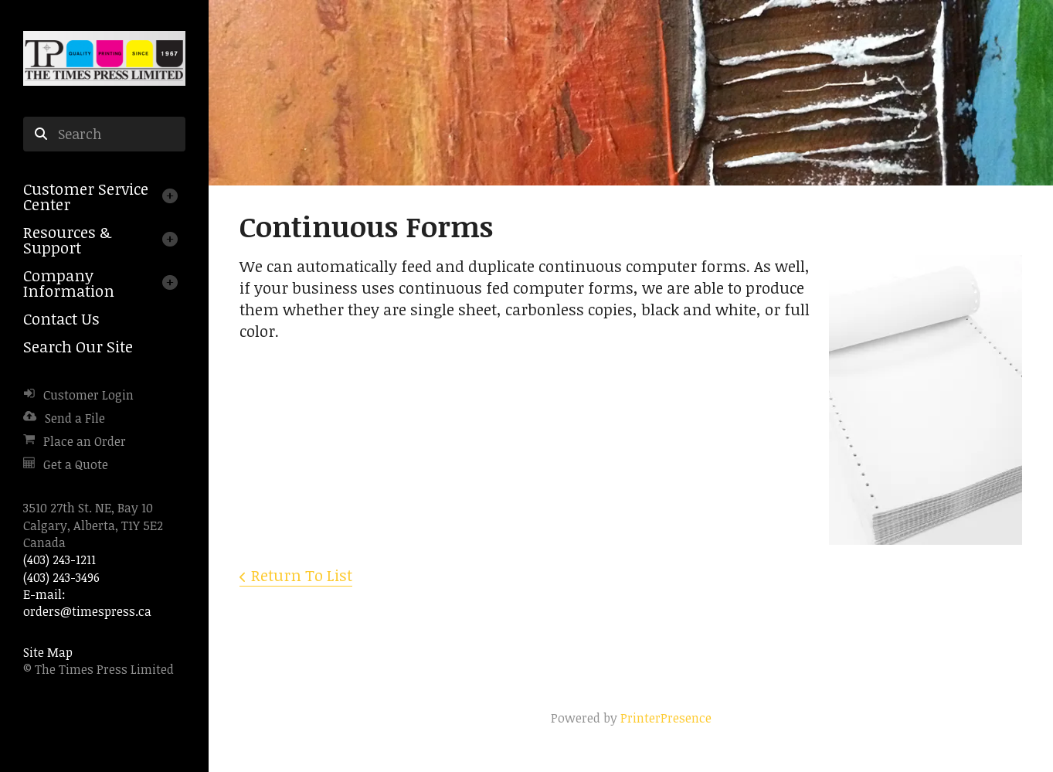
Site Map (48, 652)
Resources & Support (67, 239)
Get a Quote (75, 464)
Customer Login (88, 394)
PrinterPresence (666, 717)
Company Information (68, 282)
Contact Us (61, 318)
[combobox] (104, 134)
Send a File (75, 418)
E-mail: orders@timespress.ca (87, 603)
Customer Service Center (85, 196)
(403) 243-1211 (59, 559)
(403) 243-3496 (61, 577)
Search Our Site (78, 346)
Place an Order (84, 441)
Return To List (301, 575)
